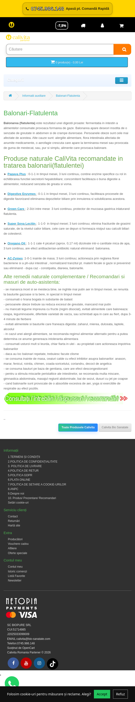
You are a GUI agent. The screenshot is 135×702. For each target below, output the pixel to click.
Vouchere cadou (18, 543)
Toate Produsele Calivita (78, 427)
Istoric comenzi (17, 571)
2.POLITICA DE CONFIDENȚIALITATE (33, 461)
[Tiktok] (52, 663)
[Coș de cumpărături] (121, 25)
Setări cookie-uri (18, 502)
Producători (15, 539)
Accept (102, 694)
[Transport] (83, 25)
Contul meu (15, 566)
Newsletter (15, 580)
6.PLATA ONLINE (19, 479)
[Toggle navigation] (121, 80)
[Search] (122, 49)
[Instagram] (39, 663)
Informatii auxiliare (33, 95)
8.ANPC (13, 489)
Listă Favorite (16, 576)
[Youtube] (26, 663)
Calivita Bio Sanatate (115, 427)
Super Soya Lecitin (21, 223)
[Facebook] (13, 663)
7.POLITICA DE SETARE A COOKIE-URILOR (37, 484)
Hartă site (14, 525)
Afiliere (12, 548)
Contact (13, 516)
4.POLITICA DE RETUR (23, 470)
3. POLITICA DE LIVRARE (25, 466)
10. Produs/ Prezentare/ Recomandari (32, 498)
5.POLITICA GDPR (20, 475)
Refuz (120, 694)
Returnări (14, 521)
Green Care (16, 209)
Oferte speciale (17, 553)
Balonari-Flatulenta (68, 95)
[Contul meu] (102, 25)
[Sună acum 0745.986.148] (67, 8)
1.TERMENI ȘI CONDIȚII (24, 457)
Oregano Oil (16, 243)
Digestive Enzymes (21, 194)
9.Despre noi (16, 493)
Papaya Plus (16, 174)
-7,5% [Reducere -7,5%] (61, 25)
